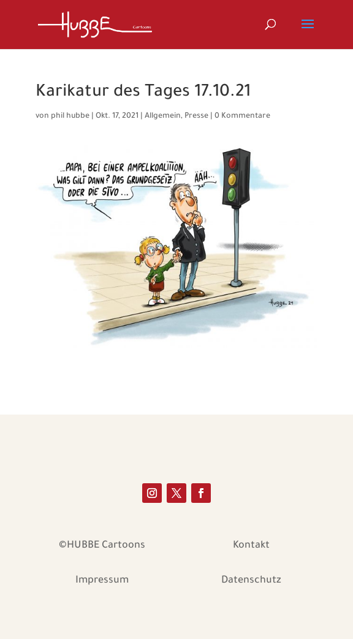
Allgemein (163, 116)
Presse (196, 116)
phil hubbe (70, 116)
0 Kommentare (242, 116)
